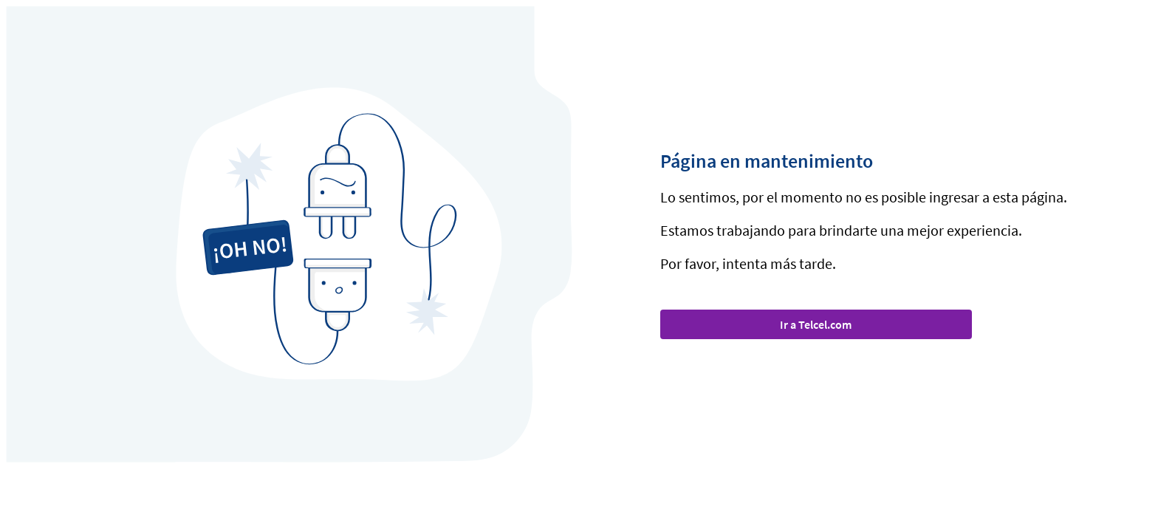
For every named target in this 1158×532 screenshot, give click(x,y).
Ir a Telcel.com (816, 324)
